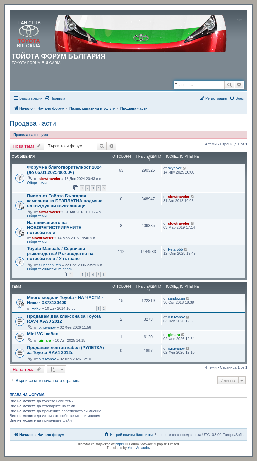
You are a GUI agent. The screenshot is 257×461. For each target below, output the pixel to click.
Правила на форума (30, 135)
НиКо (36, 308)
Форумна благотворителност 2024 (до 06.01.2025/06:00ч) (64, 170)
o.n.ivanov (47, 327)
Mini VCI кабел (42, 333)
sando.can (176, 298)
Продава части (33, 123)
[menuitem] (54, 98)
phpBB (120, 444)
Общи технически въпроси (49, 269)
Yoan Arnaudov (139, 448)
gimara (45, 340)
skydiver (174, 168)
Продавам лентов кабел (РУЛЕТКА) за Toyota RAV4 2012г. (65, 350)
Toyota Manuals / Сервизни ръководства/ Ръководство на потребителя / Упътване (60, 253)
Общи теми (37, 183)
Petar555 (175, 249)
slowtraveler (49, 179)
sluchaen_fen (50, 265)
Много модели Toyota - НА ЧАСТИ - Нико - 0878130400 (65, 300)
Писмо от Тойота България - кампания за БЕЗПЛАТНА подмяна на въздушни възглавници (65, 200)
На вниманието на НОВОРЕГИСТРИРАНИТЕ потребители (54, 227)
